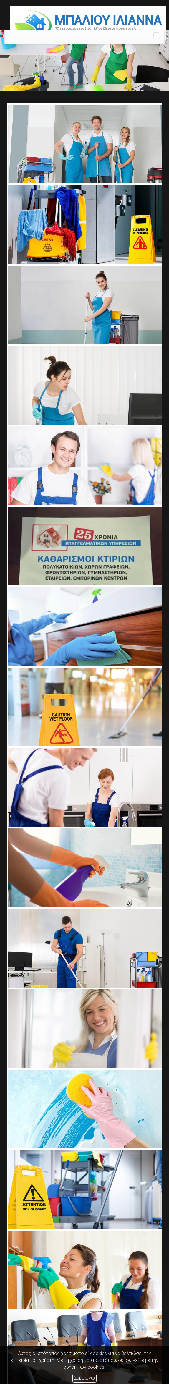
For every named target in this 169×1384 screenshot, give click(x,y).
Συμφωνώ (84, 1378)
